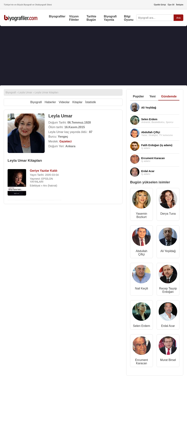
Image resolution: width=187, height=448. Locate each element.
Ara (178, 17)
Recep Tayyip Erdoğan (168, 290)
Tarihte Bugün (91, 18)
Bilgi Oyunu (128, 18)
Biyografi (36, 102)
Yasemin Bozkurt (141, 215)
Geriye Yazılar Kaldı (43, 170)
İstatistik (90, 102)
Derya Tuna (168, 213)
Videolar (64, 102)
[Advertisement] (93, 56)
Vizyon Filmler (74, 18)
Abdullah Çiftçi (141, 252)
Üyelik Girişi (160, 5)
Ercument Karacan (141, 361)
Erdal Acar (168, 325)
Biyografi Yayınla (110, 18)
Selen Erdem (141, 325)
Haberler (50, 102)
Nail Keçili (141, 288)
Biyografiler (57, 16)
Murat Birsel (168, 360)
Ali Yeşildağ (168, 251)
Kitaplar (77, 102)
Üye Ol (171, 5)
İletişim (179, 5)
